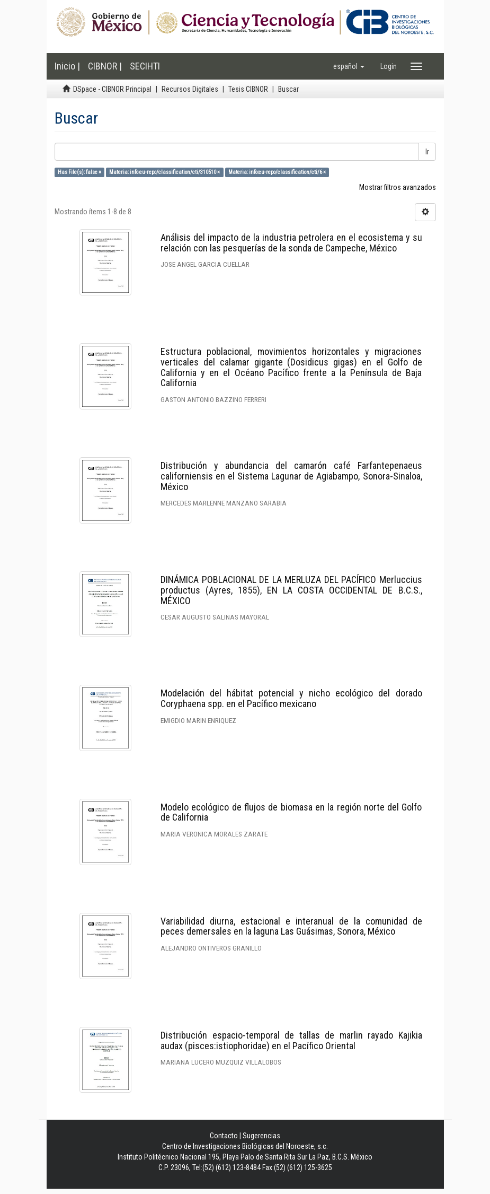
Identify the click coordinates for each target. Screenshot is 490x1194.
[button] (348, 66)
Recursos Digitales (190, 89)
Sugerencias (261, 1135)
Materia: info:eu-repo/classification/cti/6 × (277, 172)
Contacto (224, 1135)
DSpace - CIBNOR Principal (112, 89)
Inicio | (67, 66)
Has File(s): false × (79, 172)
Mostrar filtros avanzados (397, 187)
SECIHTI (145, 66)
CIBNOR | (105, 66)
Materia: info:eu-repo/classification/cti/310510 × (164, 172)
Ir (427, 151)
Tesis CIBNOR (248, 89)
